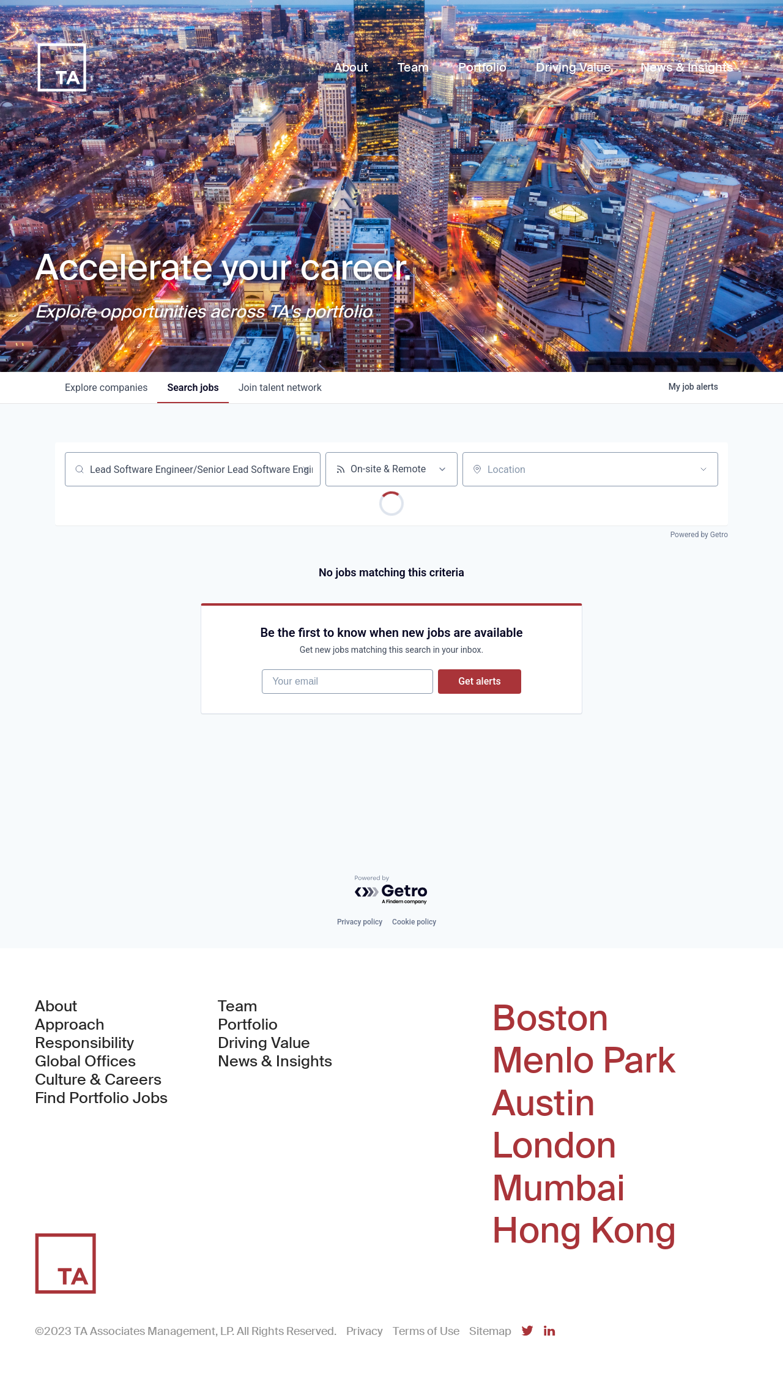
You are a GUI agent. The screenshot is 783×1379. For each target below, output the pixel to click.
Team (238, 1006)
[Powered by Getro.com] (391, 890)
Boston (550, 1018)
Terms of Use (426, 1331)
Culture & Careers (98, 1080)
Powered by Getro (699, 534)
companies (106, 387)
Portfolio (248, 1025)
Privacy (364, 1331)
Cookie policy (414, 922)
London (554, 1145)
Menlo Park (583, 1060)
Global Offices (85, 1061)
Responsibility (84, 1043)
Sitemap (490, 1331)
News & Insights (275, 1061)
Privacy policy (359, 922)
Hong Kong (584, 1231)
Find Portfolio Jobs (101, 1098)
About (56, 1006)
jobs (192, 387)
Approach (70, 1025)
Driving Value (264, 1043)
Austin (543, 1103)
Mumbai (558, 1188)
